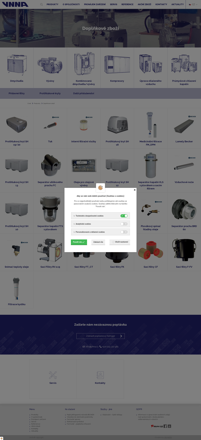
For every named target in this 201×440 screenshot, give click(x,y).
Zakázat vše (98, 242)
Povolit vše (78, 242)
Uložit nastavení (120, 242)
